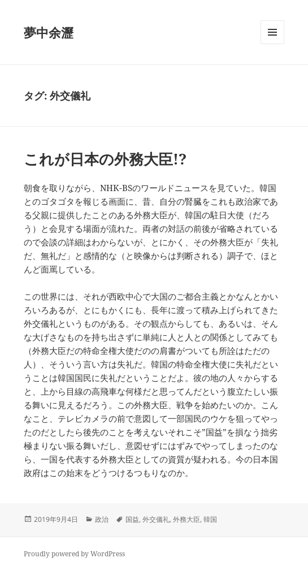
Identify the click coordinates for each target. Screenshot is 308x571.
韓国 (210, 519)
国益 (132, 519)
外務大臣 (186, 519)
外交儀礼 (156, 519)
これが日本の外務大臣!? (105, 159)
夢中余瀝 (48, 32)
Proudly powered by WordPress (74, 554)
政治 (102, 519)
